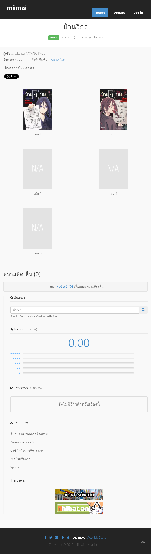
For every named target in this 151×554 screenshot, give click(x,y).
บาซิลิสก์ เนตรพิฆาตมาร (27, 450)
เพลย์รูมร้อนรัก (20, 459)
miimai (17, 7)
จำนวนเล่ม (10, 59)
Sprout (15, 467)
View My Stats (96, 537)
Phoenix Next (57, 59)
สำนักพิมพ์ (38, 59)
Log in (138, 12)
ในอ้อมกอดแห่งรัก (22, 442)
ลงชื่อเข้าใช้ (65, 286)
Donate (119, 12)
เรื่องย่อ (8, 68)
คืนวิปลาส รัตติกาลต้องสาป (29, 434)
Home (100, 12)
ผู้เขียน (8, 53)
